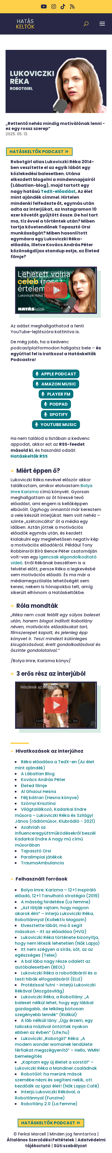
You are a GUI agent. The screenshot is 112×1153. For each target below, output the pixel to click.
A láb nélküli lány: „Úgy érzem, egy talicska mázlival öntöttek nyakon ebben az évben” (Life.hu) (54, 1026)
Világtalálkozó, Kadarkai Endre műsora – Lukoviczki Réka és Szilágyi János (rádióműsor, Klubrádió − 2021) (55, 815)
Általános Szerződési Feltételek (40, 1140)
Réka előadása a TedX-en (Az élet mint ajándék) (54, 765)
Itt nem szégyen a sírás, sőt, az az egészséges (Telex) (54, 952)
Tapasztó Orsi (36, 851)
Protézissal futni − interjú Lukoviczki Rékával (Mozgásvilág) (55, 988)
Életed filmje (34, 786)
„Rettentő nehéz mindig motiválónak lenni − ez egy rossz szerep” (55, 126)
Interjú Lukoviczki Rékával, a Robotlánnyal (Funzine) (47, 1095)
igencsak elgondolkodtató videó (54, 560)
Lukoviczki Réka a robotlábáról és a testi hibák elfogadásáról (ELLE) (56, 976)
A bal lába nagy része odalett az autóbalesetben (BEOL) (52, 964)
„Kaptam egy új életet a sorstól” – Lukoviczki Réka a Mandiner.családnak (56, 1065)
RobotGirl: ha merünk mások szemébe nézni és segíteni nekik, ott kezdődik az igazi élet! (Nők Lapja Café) (57, 1080)
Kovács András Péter (43, 780)
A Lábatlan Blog (38, 774)
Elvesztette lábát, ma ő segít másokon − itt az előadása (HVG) (51, 928)
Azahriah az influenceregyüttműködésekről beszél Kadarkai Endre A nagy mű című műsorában (55, 836)
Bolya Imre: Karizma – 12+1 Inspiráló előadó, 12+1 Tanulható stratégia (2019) (57, 893)
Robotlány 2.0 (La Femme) (49, 1104)
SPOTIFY (59, 414)
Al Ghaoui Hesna (38, 791)
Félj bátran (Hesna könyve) (50, 798)
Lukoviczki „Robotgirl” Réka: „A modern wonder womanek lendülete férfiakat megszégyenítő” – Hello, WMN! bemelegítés (57, 1047)
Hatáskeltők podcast (37, 152)
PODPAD (59, 404)
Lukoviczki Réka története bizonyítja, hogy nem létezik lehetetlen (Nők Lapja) (57, 940)
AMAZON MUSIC (58, 384)
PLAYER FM (58, 394)
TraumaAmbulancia (42, 863)
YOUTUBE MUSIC (59, 425)
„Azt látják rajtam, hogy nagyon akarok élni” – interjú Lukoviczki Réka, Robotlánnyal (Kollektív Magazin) (54, 914)
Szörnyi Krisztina (38, 803)
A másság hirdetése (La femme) (56, 902)
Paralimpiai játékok (41, 857)
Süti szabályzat (70, 1145)
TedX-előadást (58, 191)
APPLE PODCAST (58, 374)
